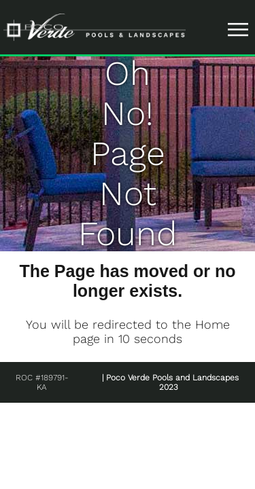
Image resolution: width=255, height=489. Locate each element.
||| (240, 29)
